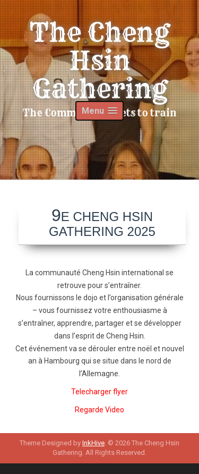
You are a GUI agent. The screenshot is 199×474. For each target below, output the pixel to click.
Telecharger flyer (99, 391)
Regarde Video (99, 409)
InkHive (93, 443)
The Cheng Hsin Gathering (99, 60)
